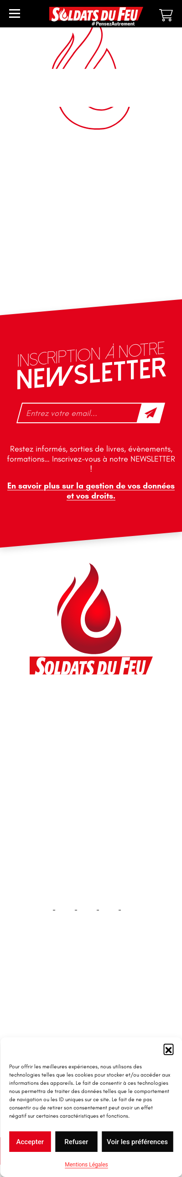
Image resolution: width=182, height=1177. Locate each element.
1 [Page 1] (72, 206)
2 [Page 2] (86, 206)
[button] (168, 1048)
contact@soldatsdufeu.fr (79, 727)
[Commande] (91, 175)
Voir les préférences (137, 1142)
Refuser (76, 1142)
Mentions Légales (86, 1164)
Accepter (30, 1142)
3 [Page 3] (100, 206)
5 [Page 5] (138, 206)
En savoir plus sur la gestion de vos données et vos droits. (91, 491)
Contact (91, 1018)
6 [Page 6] (152, 206)
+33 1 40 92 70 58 (68, 765)
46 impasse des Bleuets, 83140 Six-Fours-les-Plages (90, 707)
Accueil (91, 989)
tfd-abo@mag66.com (73, 781)
